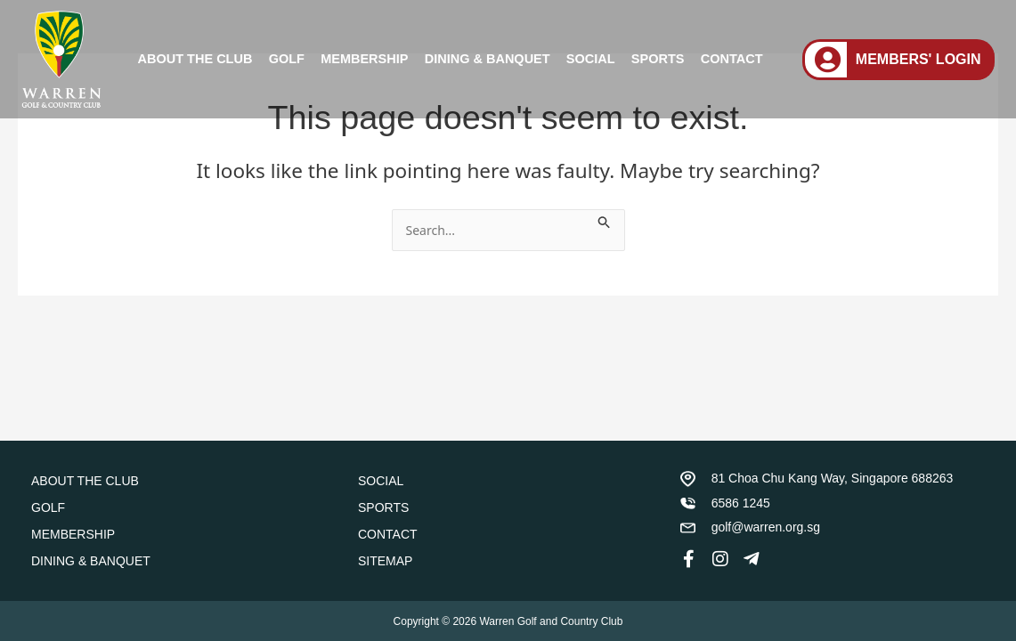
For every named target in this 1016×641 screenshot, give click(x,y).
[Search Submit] (614, 219)
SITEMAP (385, 561)
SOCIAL (590, 59)
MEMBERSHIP (364, 59)
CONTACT (732, 59)
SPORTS (658, 59)
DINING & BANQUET (487, 59)
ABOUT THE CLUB (195, 59)
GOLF (287, 59)
